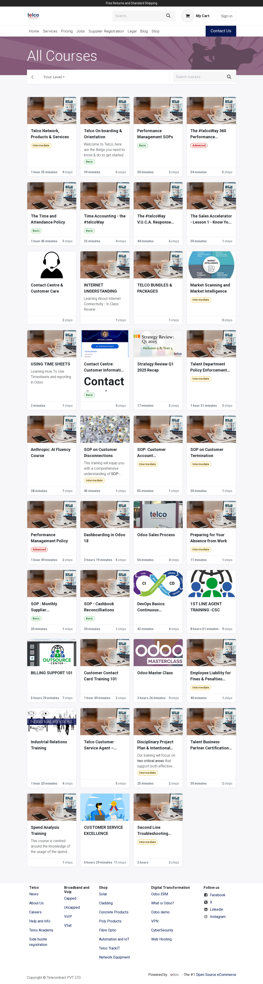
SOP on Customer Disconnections (100, 452)
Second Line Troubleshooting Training (152, 830)
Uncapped (72, 907)
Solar (103, 894)
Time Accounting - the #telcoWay (105, 219)
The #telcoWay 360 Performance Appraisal (208, 134)
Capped (70, 898)
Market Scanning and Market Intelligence (210, 288)
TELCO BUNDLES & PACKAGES (154, 288)
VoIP (68, 916)
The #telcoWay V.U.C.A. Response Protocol (154, 219)
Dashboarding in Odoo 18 (104, 537)
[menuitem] (34, 31)
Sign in (226, 16)
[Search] (168, 16)
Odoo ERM (160, 894)
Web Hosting (161, 939)
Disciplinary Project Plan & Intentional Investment (155, 745)
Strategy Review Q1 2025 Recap (155, 367)
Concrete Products (113, 912)
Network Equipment (114, 957)
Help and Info (39, 921)
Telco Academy (41, 930)
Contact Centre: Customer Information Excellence (105, 367)
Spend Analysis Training (45, 830)
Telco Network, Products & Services (50, 133)
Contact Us (221, 30)
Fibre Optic (107, 930)
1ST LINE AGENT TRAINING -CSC (206, 606)
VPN (154, 921)
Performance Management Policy (49, 537)
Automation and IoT (114, 939)
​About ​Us (36, 903)
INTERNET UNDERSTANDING (100, 288)
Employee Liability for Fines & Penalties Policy (210, 676)
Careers (35, 912)
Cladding (106, 903)
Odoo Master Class (155, 672)
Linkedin (216, 909)
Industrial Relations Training (49, 744)
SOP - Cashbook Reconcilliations (99, 606)
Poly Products (110, 921)
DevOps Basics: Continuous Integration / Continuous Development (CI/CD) (156, 607)
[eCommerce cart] (195, 16)
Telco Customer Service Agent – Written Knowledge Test (101, 745)
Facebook (217, 895)
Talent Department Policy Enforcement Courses (208, 367)
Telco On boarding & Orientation (103, 133)
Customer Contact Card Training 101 (101, 675)
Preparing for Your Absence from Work (208, 537)
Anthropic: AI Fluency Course (50, 452)
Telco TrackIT (109, 948)
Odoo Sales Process (156, 534)
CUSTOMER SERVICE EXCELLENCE (103, 830)
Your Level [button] (52, 77)
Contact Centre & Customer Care (47, 288)
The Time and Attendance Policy (48, 219)
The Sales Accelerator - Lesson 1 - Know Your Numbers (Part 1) (211, 219)
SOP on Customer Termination (206, 452)
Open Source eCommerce (216, 974)
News (33, 894)
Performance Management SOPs (155, 133)
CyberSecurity (162, 930)
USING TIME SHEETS (50, 364)
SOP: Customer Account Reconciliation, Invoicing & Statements (151, 453)
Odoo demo (160, 912)
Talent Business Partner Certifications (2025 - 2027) (210, 745)
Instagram (218, 917)
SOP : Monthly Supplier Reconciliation (44, 607)
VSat (68, 925)
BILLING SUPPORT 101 (52, 672)
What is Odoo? (162, 903)
